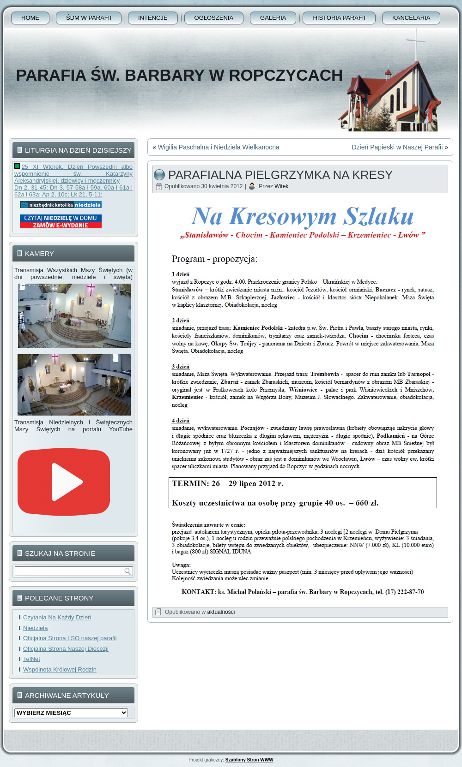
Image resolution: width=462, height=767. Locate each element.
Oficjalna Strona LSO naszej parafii (69, 638)
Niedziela (35, 627)
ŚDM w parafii (88, 17)
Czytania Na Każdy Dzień (57, 617)
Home (30, 17)
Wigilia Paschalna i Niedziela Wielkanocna (219, 147)
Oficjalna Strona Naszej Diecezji (66, 648)
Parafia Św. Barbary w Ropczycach (179, 75)
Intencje (153, 17)
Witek (281, 186)
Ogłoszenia (214, 17)
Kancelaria (411, 17)
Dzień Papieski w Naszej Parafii (397, 147)
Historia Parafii (339, 17)
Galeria (273, 17)
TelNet (31, 658)
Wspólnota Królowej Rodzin (60, 669)
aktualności (221, 612)
